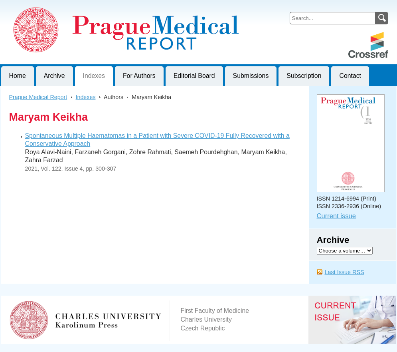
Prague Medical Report (38, 97)
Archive (54, 75)
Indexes (94, 75)
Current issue (336, 216)
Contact (350, 75)
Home (17, 75)
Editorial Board (194, 75)
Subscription (303, 75)
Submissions (251, 75)
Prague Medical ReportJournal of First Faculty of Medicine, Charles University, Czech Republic (99, 6)
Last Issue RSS (344, 272)
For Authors (139, 75)
